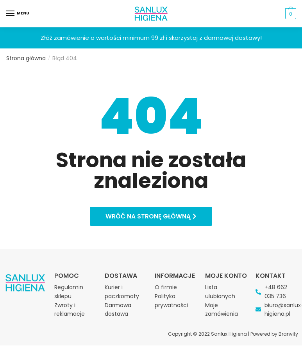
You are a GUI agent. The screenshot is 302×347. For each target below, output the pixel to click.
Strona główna (26, 58)
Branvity (288, 335)
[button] (151, 217)
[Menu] (17, 14)
